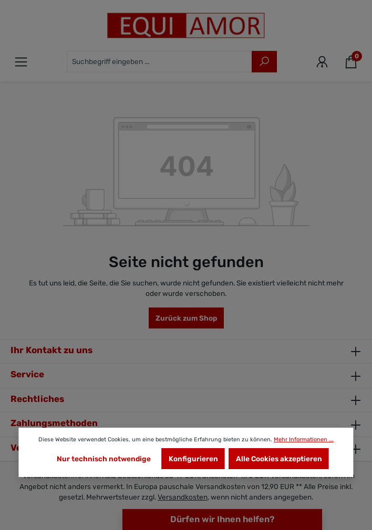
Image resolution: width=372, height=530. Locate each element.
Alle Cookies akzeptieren (279, 458)
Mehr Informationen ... (304, 439)
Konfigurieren (193, 458)
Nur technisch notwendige (104, 458)
